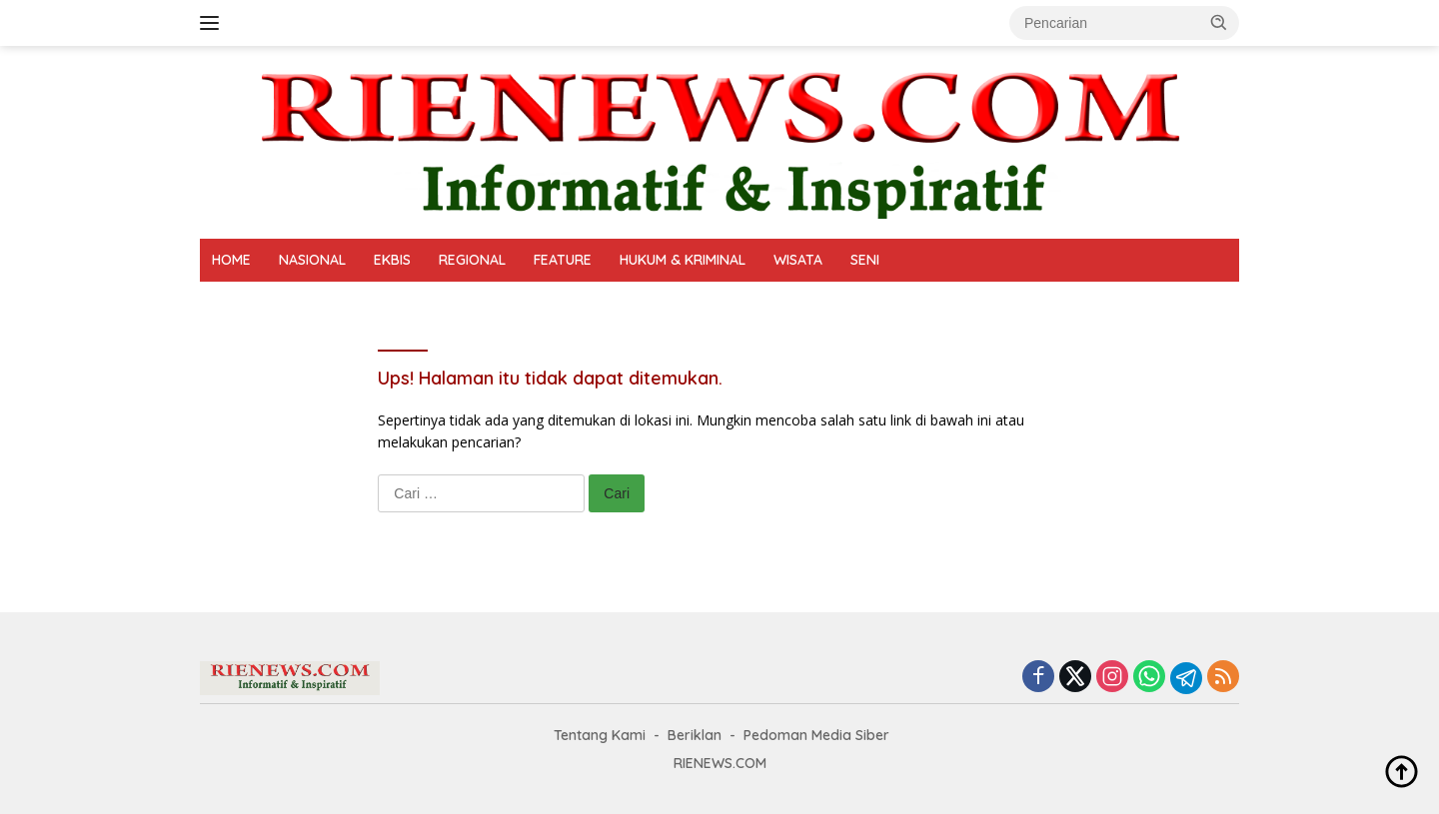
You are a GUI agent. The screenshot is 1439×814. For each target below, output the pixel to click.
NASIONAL (312, 260)
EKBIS (392, 260)
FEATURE (563, 260)
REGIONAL (472, 260)
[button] (1219, 22)
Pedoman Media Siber (816, 735)
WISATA (797, 260)
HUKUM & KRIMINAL (682, 260)
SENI (864, 260)
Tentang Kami (600, 735)
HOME (231, 260)
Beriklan (694, 735)
